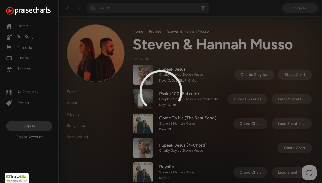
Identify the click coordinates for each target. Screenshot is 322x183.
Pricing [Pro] (17, 103)
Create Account (29, 137)
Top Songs (20, 36)
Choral (17, 58)
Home (17, 26)
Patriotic (19, 47)
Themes (18, 69)
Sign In (29, 126)
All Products (22, 92)
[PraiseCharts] (34, 11)
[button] (17, 178)
